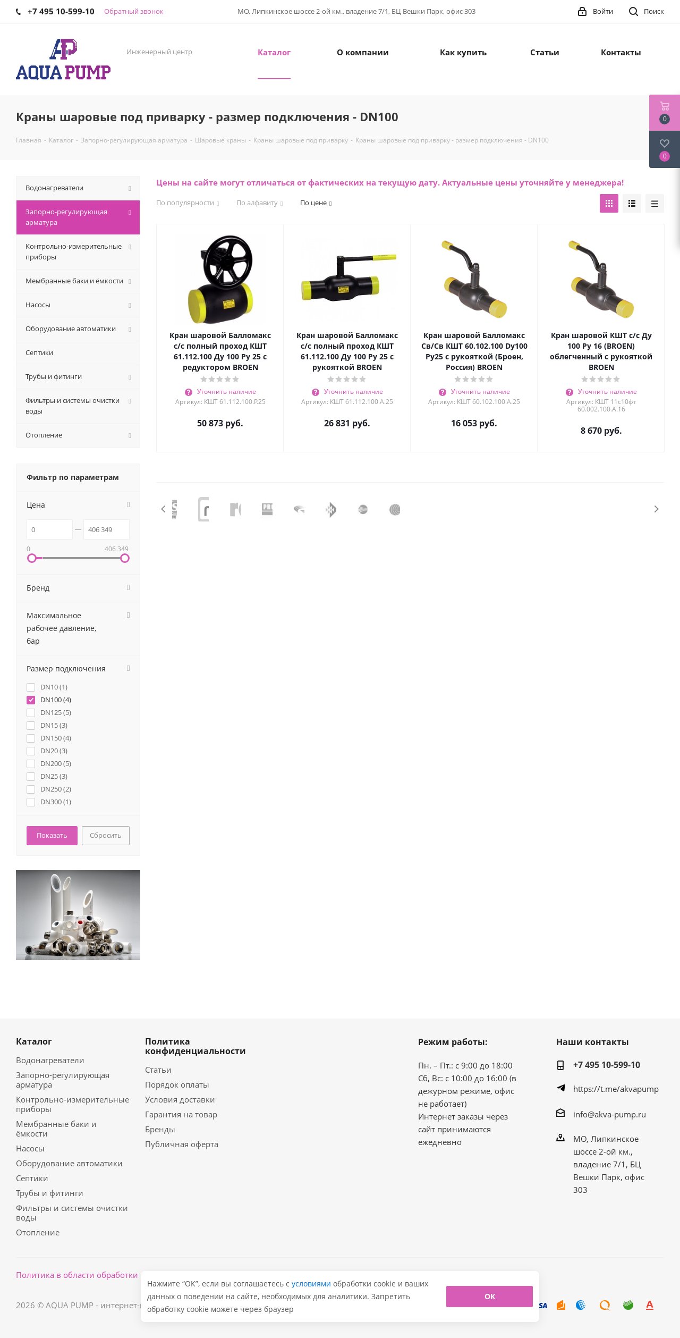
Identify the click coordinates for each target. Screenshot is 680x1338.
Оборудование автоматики (69, 1163)
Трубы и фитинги (49, 1193)
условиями (312, 1283)
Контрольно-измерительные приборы (72, 1104)
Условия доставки (180, 1099)
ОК (489, 1296)
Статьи (158, 1069)
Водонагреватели (50, 1060)
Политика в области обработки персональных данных (123, 1274)
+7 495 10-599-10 (606, 1065)
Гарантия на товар (181, 1114)
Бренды (160, 1129)
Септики (32, 1178)
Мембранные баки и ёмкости (56, 1128)
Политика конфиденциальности (195, 1046)
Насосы (30, 1148)
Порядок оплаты (177, 1084)
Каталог (34, 1041)
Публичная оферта (181, 1144)
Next (656, 509)
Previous (164, 509)
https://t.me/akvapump (616, 1088)
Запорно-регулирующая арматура (62, 1080)
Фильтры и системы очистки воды (72, 1212)
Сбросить (106, 835)
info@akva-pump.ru (609, 1114)
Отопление (38, 1232)
